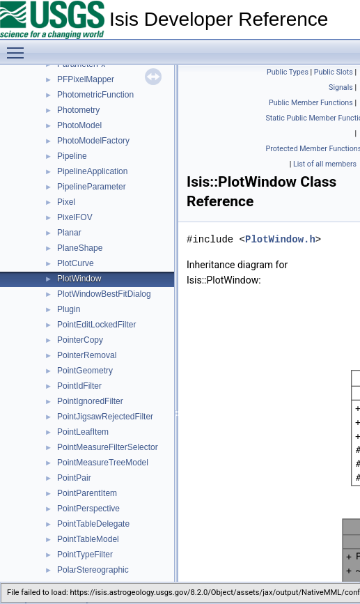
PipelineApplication (92, 171)
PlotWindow (79, 279)
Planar (69, 233)
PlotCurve (75, 263)
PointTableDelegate (93, 524)
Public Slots (333, 72)
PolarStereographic (93, 570)
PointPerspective (88, 508)
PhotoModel (79, 125)
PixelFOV (75, 217)
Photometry (78, 110)
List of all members (325, 164)
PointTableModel (88, 539)
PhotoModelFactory (93, 141)
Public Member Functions (311, 102)
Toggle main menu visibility (19, 47)
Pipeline (72, 156)
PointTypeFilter (85, 554)
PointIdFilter (79, 386)
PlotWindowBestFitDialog (104, 294)
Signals (341, 87)
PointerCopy (80, 340)
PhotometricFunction (95, 95)
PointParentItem (87, 493)
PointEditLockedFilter (96, 325)
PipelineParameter (91, 187)
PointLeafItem (83, 432)
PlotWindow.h (280, 239)
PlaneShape (79, 248)
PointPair (74, 478)
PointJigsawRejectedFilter (105, 416)
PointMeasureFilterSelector (107, 447)
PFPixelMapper (85, 79)
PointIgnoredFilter (90, 401)
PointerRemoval (86, 355)
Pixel (66, 202)
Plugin (68, 309)
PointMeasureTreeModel (102, 462)
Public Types (287, 72)
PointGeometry (85, 370)
